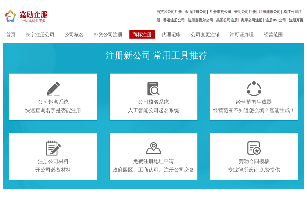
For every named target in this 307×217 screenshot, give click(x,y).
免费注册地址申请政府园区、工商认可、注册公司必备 (153, 156)
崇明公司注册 (245, 11)
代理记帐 (171, 34)
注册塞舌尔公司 (200, 20)
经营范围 (273, 34)
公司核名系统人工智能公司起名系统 (153, 97)
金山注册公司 (195, 11)
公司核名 (74, 34)
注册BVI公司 (275, 20)
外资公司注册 (108, 34)
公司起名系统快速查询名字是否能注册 (53, 97)
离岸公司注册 (251, 20)
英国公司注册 (227, 20)
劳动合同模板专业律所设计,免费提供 (254, 156)
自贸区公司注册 (169, 11)
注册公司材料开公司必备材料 (53, 156)
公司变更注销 (205, 34)
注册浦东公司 (270, 11)
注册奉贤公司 (220, 11)
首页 (11, 34)
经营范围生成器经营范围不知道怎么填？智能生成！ (254, 97)
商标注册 (142, 34)
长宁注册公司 (40, 34)
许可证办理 (242, 34)
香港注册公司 (174, 20)
